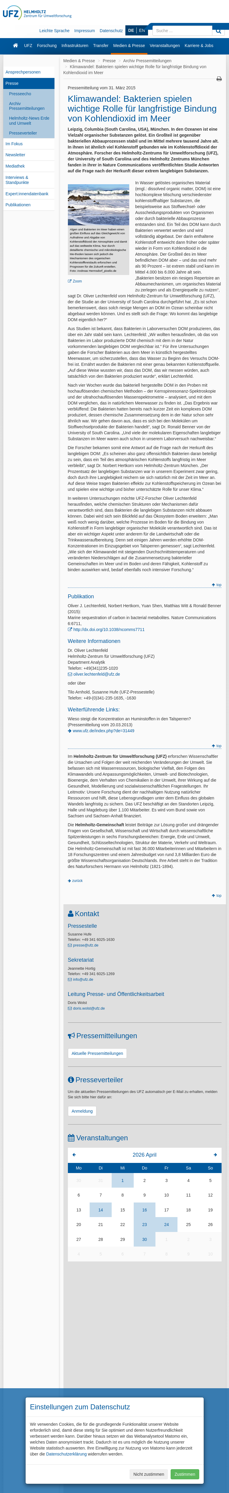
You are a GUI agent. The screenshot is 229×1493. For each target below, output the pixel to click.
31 (100, 1180)
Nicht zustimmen (148, 1474)
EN (142, 30)
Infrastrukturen (74, 45)
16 (144, 1210)
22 (122, 1224)
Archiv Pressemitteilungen (27, 106)
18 (188, 1210)
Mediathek (15, 166)
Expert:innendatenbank (27, 193)
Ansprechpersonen (23, 72)
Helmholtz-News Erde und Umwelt (29, 121)
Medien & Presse (129, 45)
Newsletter (15, 154)
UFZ (28, 45)
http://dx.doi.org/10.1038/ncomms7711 (109, 629)
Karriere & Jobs (199, 45)
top (219, 585)
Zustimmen (185, 1474)
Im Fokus (14, 143)
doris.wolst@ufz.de (89, 1008)
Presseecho (20, 93)
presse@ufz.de (86, 945)
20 (79, 1224)
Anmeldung (82, 1111)
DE (131, 30)
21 (100, 1224)
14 (100, 1210)
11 (188, 1195)
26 (210, 1224)
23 (144, 1224)
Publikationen (18, 204)
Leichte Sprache (54, 30)
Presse (12, 83)
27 (79, 1239)
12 (210, 1195)
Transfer (101, 45)
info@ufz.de (83, 979)
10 (166, 1195)
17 (166, 1210)
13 (79, 1210)
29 (122, 1239)
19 (210, 1210)
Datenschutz (111, 30)
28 (100, 1239)
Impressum (84, 30)
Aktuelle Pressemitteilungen (97, 1053)
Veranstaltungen (165, 45)
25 (188, 1224)
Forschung (47, 45)
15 (122, 1210)
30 (79, 1180)
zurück (77, 881)
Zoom (77, 281)
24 (166, 1224)
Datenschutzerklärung (66, 1454)
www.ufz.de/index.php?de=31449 (104, 730)
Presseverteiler (23, 133)
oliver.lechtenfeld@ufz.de (97, 674)
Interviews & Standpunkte (17, 180)
